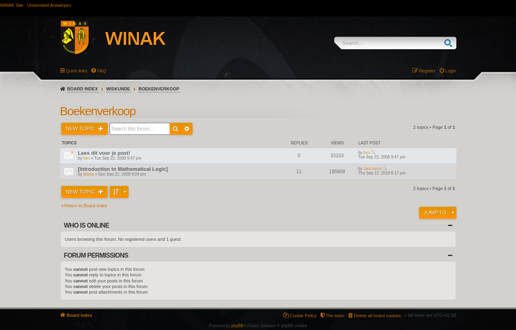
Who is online (86, 225)
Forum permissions (96, 255)
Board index (82, 88)
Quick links (76, 70)
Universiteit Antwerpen (49, 5)
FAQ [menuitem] (101, 70)
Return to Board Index (86, 205)
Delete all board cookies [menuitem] (377, 315)
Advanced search (187, 129)
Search (450, 43)
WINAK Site (11, 5)
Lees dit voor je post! (104, 153)
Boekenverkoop (159, 88)
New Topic (81, 129)
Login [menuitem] (451, 70)
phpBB (237, 326)
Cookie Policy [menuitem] (303, 315)
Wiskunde (118, 88)
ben (86, 158)
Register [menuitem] (427, 70)
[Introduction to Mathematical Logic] (123, 169)
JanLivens (372, 168)
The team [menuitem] (335, 315)
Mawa (88, 174)
